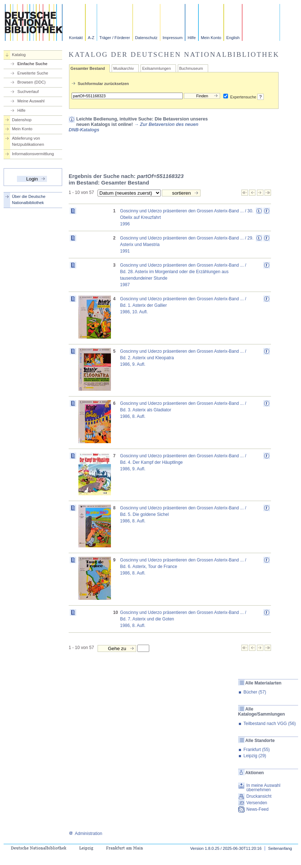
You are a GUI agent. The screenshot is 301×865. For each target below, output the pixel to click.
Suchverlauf (28, 91)
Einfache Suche (32, 64)
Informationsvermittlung (33, 154)
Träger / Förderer (114, 37)
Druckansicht (258, 796)
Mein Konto (211, 37)
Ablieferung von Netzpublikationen (28, 141)
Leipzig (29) (255, 755)
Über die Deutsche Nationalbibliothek (29, 199)
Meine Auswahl (30, 101)
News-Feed (257, 809)
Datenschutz (146, 37)
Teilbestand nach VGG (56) (270, 723)
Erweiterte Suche (32, 73)
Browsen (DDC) (31, 82)
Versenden (256, 802)
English (233, 37)
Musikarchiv (123, 68)
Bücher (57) (255, 692)
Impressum (172, 37)
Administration (85, 833)
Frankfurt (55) (257, 749)
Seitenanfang (280, 848)
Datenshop (21, 120)
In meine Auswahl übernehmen (263, 787)
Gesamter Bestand (87, 68)
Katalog (19, 54)
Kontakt (76, 37)
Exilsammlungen (156, 68)
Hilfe (191, 37)
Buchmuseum (191, 68)
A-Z (91, 37)
